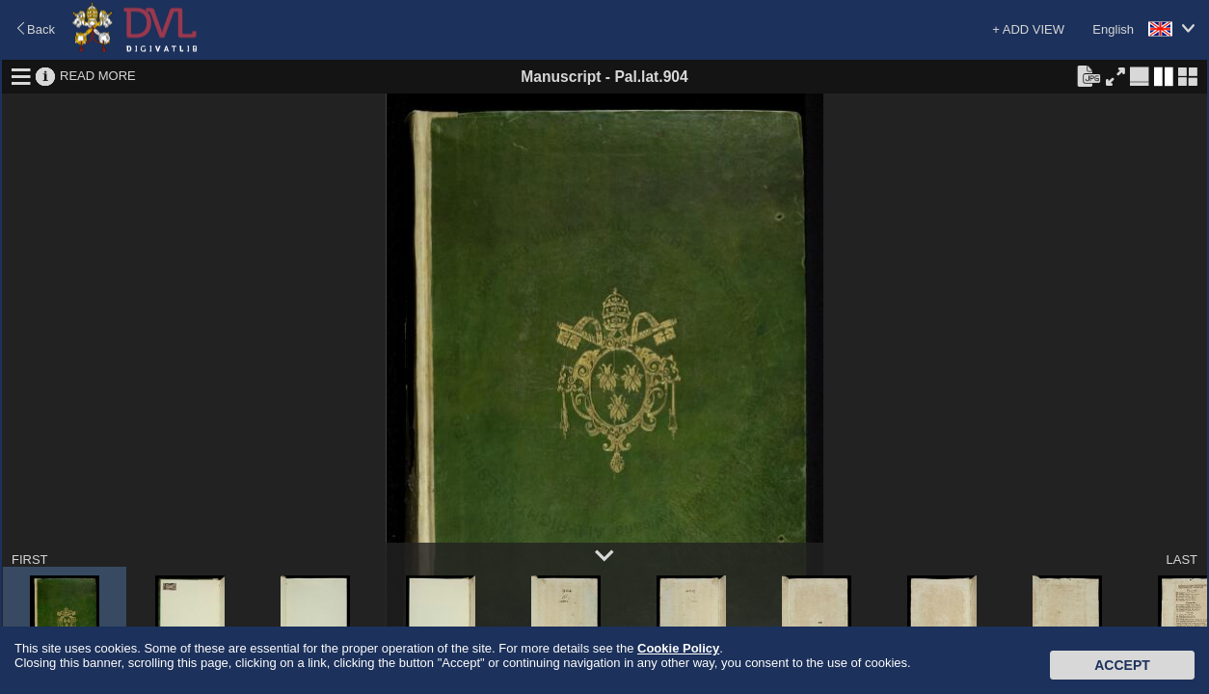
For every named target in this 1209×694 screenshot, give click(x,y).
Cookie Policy (678, 648)
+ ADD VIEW (1028, 29)
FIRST (30, 559)
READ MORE (98, 75)
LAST (1181, 559)
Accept (1122, 665)
